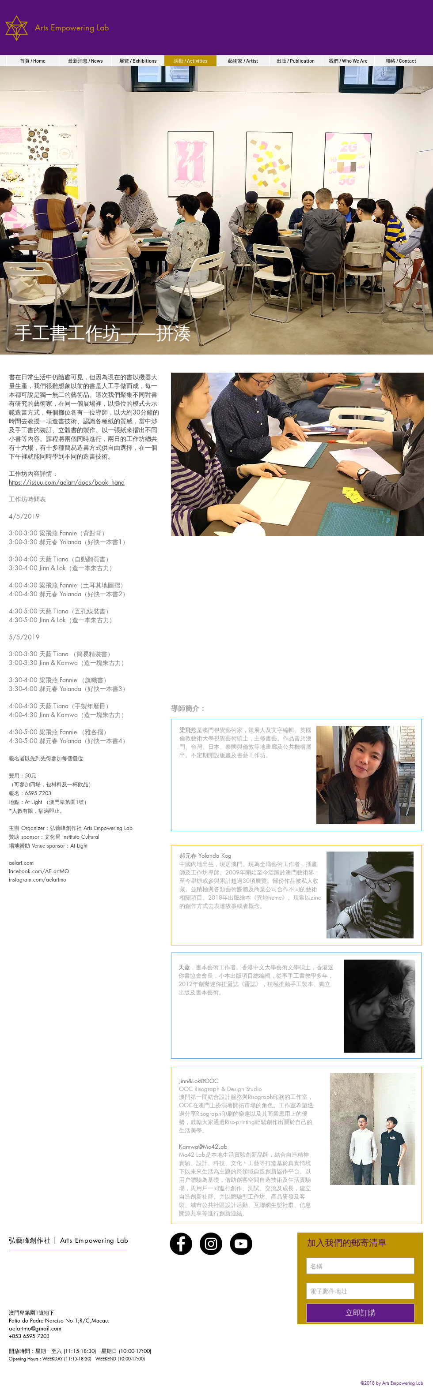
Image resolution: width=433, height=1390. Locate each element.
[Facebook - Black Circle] (181, 1244)
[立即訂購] (360, 1313)
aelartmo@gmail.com (35, 1328)
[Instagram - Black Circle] (211, 1244)
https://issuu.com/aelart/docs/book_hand (67, 482)
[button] (297, 454)
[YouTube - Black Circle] (241, 1244)
